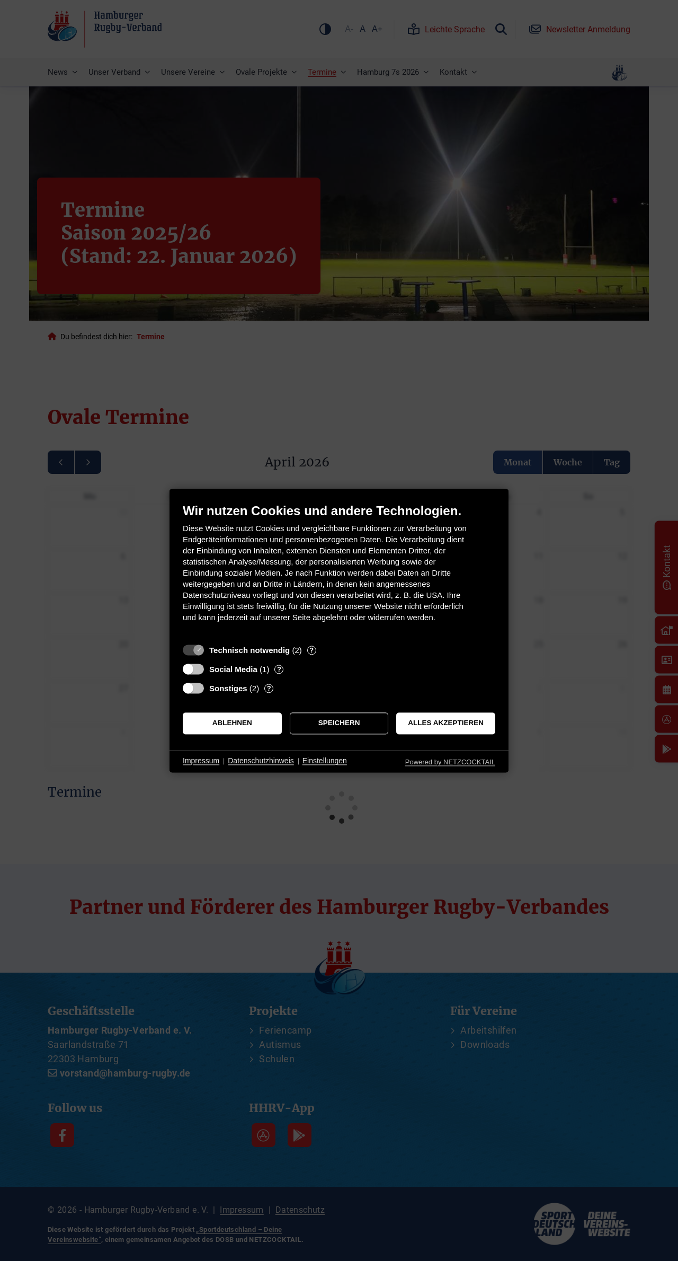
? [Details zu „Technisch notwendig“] (311, 650)
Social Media (233, 669)
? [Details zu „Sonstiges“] (269, 688)
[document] (339, 571)
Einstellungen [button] (324, 761)
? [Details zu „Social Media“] (279, 669)
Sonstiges (228, 688)
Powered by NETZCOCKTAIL (450, 762)
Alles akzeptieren (446, 723)
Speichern (339, 723)
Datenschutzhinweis (261, 761)
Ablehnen (232, 723)
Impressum (201, 761)
